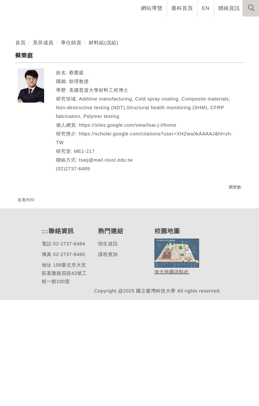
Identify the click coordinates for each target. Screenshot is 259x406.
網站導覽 (152, 8)
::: (130, 8)
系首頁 (13, 23)
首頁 (20, 132)
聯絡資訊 (229, 8)
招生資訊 (107, 350)
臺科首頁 (182, 8)
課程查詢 (107, 360)
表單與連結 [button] (212, 23)
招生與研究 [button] (146, 23)
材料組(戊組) (104, 132)
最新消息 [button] (15, 39)
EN (206, 8)
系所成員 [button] (112, 23)
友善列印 (26, 290)
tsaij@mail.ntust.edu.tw (108, 250)
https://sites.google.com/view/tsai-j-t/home (131, 215)
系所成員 (43, 132)
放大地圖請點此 (171, 378)
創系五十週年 (46, 23)
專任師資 (71, 132)
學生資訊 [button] (179, 23)
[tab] (132, 97)
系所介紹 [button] (81, 23)
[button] (251, 8)
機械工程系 (36, 79)
